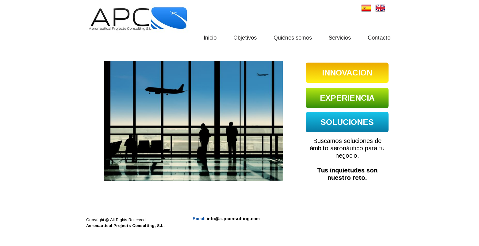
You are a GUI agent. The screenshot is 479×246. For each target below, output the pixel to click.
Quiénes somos (293, 38)
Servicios (340, 38)
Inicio (210, 38)
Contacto (379, 38)
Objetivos (245, 38)
